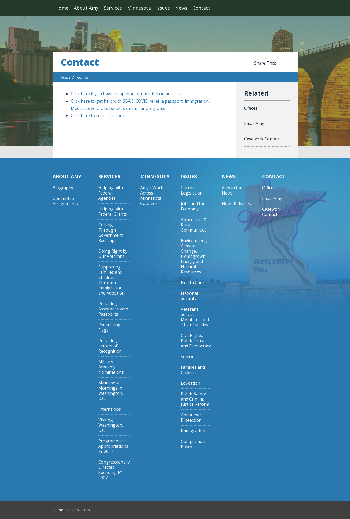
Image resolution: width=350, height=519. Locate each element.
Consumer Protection (191, 417)
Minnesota (139, 8)
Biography (63, 188)
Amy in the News (232, 190)
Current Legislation (191, 190)
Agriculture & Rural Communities (194, 225)
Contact (201, 8)
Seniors (188, 356)
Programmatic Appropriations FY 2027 (113, 446)
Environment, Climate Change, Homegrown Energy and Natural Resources (194, 256)
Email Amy (254, 123)
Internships (109, 409)
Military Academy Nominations (111, 367)
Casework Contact (262, 139)
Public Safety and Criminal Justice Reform (195, 399)
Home (62, 8)
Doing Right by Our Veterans (112, 253)
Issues (163, 8)
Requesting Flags (109, 327)
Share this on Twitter (287, 63)
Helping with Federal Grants (112, 211)
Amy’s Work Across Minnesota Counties (151, 195)
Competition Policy (193, 444)
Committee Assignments (65, 201)
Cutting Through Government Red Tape (110, 232)
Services (113, 8)
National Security (189, 296)
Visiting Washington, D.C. (110, 425)
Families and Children (193, 370)
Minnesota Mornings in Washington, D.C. (110, 390)
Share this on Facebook (281, 63)
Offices (250, 108)
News (181, 8)
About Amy (86, 8)
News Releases (236, 204)
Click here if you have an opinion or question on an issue (126, 94)
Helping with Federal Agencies (110, 193)
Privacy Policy (78, 509)
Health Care (192, 282)
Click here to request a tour (97, 115)
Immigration (193, 431)
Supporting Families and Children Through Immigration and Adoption (111, 280)
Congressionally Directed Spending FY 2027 (114, 469)
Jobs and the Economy (193, 206)
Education (190, 383)
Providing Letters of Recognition (110, 346)
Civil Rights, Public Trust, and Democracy (196, 341)
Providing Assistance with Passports (113, 309)
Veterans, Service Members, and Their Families (195, 317)
